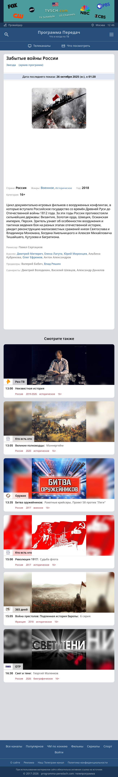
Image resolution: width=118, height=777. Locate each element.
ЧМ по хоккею (57, 746)
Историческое (63, 188)
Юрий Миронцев (75, 253)
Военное (47, 188)
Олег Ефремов (32, 257)
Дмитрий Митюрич (30, 253)
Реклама (29, 762)
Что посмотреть (76, 46)
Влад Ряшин (52, 264)
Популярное (34, 746)
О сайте (15, 762)
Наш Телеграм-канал (51, 762)
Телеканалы (39, 46)
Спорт (108, 746)
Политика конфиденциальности (88, 762)
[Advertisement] (59, 157)
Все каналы (14, 746)
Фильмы (77, 746)
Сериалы (93, 746)
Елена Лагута (53, 253)
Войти (59, 752)
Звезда (11, 65)
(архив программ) (31, 65)
